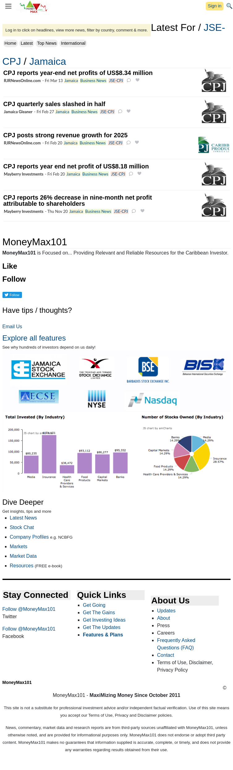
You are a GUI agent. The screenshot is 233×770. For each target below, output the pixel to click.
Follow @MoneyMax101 (29, 609)
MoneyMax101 (17, 682)
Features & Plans (103, 634)
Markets (19, 546)
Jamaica (47, 61)
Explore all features (34, 338)
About (163, 618)
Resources (21, 565)
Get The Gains (99, 612)
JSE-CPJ (116, 80)
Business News (93, 80)
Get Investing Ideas (104, 620)
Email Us (12, 326)
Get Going (94, 605)
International (73, 43)
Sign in (214, 5)
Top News (47, 43)
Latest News (23, 517)
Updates (166, 610)
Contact (165, 655)
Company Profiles (29, 537)
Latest (27, 43)
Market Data (23, 556)
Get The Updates (102, 627)
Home (10, 43)
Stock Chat (22, 527)
